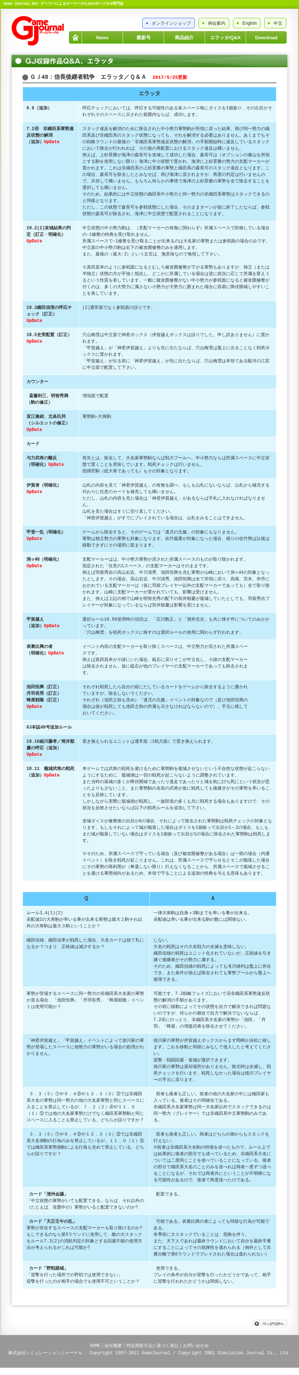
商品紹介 (184, 37)
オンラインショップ (171, 23)
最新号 (143, 37)
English (249, 23)
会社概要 (113, 1346)
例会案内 (216, 23)
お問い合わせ (196, 1346)
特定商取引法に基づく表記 (152, 1346)
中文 (278, 23)
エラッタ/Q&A (225, 37)
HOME (75, 37)
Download (266, 37)
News (102, 37)
